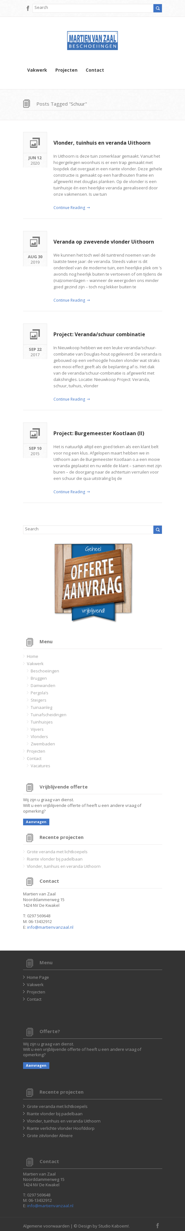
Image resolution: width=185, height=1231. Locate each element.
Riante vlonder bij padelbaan (55, 859)
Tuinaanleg (41, 707)
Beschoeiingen (45, 671)
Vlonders (39, 736)
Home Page (38, 977)
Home (32, 656)
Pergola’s (39, 693)
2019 (35, 258)
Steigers (38, 700)
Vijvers (37, 729)
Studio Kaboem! (113, 1226)
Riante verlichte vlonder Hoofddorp (61, 1128)
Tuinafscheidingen (48, 714)
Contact (95, 70)
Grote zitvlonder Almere (50, 1135)
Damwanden (43, 685)
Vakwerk (37, 70)
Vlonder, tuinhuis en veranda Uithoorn (102, 142)
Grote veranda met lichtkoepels (57, 851)
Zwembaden (43, 744)
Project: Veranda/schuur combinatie (99, 334)
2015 (35, 450)
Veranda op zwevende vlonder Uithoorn (103, 241)
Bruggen (39, 678)
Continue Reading (69, 207)
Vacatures (40, 766)
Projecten (66, 70)
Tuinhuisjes (42, 722)
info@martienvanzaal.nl (50, 927)
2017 (35, 351)
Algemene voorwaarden (46, 1226)
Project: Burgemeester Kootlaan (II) (98, 433)
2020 (35, 159)
